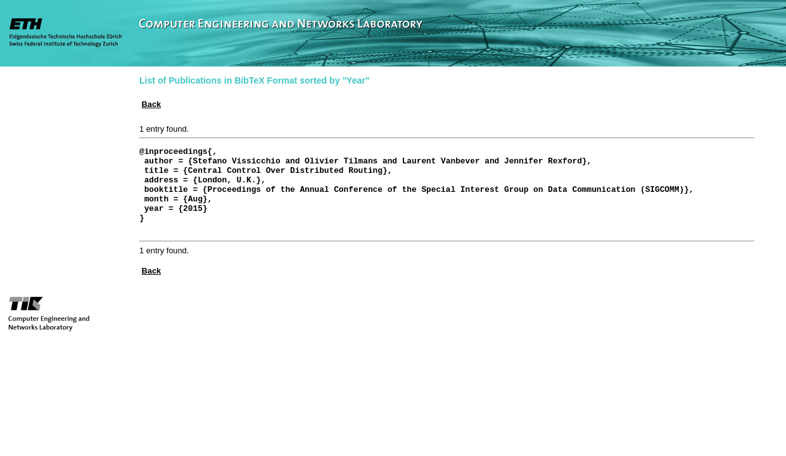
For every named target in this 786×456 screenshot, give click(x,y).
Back (152, 104)
